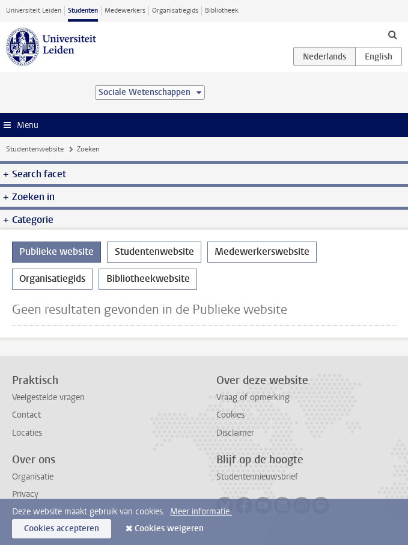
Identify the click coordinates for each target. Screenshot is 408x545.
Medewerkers (125, 10)
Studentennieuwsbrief (257, 477)
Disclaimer (235, 433)
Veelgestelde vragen (48, 397)
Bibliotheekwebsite (148, 278)
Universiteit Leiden (33, 10)
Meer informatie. (201, 511)
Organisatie (32, 477)
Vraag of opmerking (253, 397)
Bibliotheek (222, 10)
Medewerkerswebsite (262, 251)
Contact (26, 415)
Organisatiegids (175, 10)
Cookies (230, 415)
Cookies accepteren (61, 528)
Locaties (27, 433)
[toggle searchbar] (392, 34)
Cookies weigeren (169, 528)
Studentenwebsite (35, 149)
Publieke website (56, 251)
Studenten (83, 10)
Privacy (25, 494)
